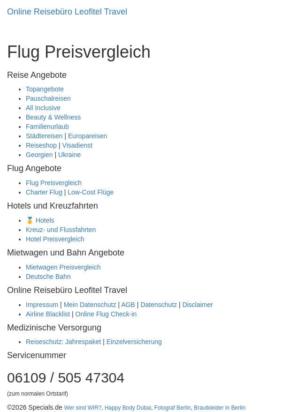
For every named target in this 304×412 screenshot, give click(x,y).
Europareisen (87, 136)
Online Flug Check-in (106, 314)
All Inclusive (43, 108)
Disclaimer (197, 304)
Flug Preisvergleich (54, 183)
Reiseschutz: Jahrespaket (63, 341)
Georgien (39, 154)
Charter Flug (44, 192)
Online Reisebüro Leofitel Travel (67, 11)
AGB (128, 304)
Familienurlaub (47, 126)
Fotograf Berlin (172, 408)
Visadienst (77, 145)
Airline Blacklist (48, 314)
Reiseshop (41, 145)
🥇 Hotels (40, 220)
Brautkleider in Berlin (219, 408)
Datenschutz (158, 304)
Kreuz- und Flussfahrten (61, 229)
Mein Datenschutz (90, 304)
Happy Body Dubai (128, 408)
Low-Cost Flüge (91, 192)
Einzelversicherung (134, 341)
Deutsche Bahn (48, 276)
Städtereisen (44, 136)
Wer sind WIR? (83, 408)
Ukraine (69, 154)
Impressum (42, 304)
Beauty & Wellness (53, 117)
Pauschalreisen (48, 98)
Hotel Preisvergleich (55, 239)
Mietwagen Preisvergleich (63, 267)
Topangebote (45, 89)
